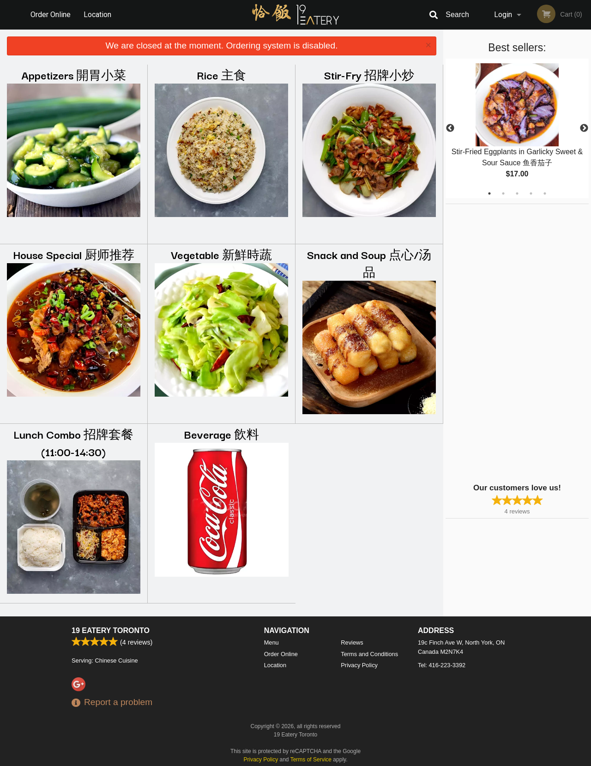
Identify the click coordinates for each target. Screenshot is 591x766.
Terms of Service (311, 759)
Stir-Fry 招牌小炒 (369, 74)
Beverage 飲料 (221, 433)
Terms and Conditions (369, 654)
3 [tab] (517, 193)
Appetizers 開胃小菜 (73, 74)
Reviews (352, 642)
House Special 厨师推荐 (73, 254)
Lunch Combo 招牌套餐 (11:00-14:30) (73, 442)
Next (584, 128)
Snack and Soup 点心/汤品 (369, 263)
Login (503, 14)
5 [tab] (544, 193)
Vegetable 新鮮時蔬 (221, 254)
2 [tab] (503, 193)
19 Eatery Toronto (111, 630)
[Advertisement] (503, 342)
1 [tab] (489, 193)
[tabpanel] (517, 128)
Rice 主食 (221, 74)
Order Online (50, 14)
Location (97, 14)
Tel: (441, 665)
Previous (450, 128)
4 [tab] (531, 193)
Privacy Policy (359, 665)
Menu (271, 642)
